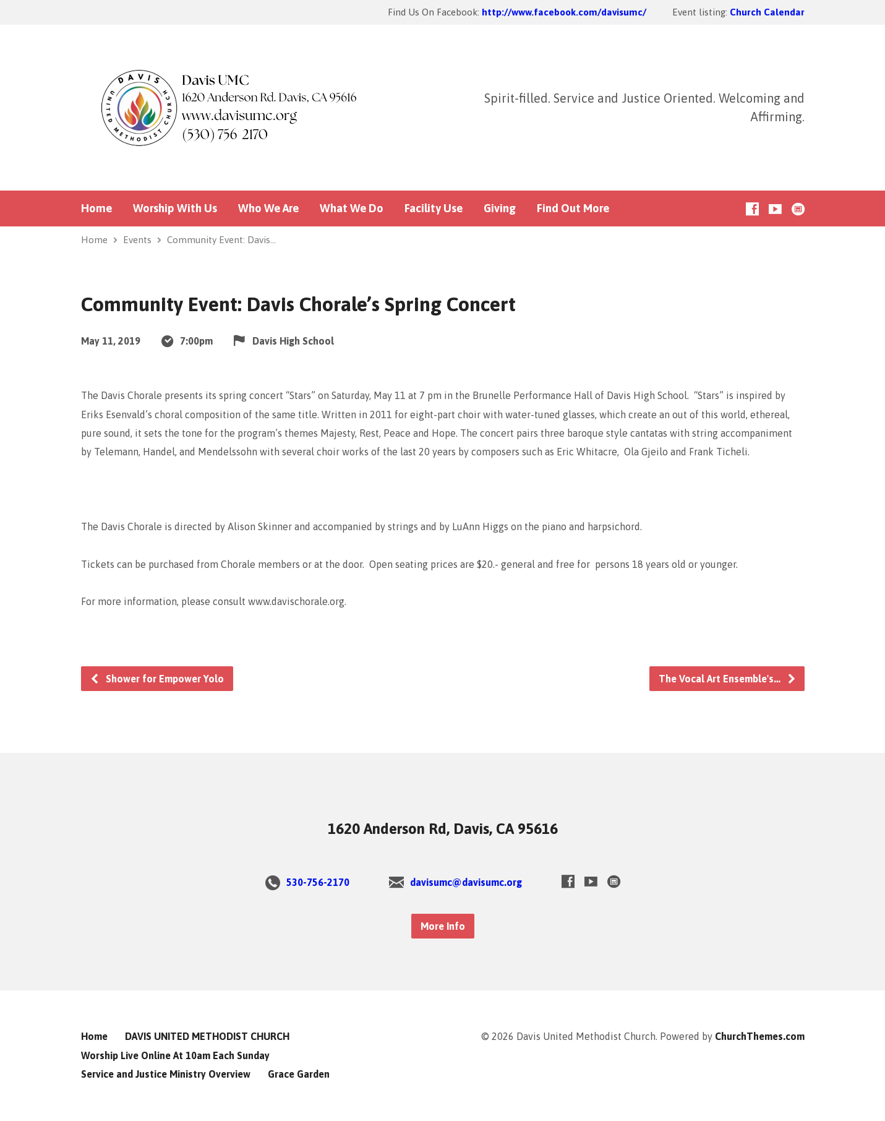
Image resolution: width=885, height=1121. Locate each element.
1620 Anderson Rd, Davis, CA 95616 (443, 828)
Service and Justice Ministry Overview (165, 1074)
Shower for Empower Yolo (157, 678)
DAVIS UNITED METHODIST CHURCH (207, 1036)
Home (96, 208)
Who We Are (268, 208)
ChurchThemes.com (760, 1036)
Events (137, 239)
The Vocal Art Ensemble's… (728, 678)
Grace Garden (299, 1074)
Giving (500, 208)
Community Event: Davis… (221, 239)
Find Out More (573, 208)
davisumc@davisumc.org (466, 882)
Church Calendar (767, 12)
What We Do (351, 208)
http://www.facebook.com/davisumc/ (564, 12)
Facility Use (433, 208)
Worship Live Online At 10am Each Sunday (175, 1055)
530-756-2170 (317, 882)
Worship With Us (175, 208)
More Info (443, 926)
